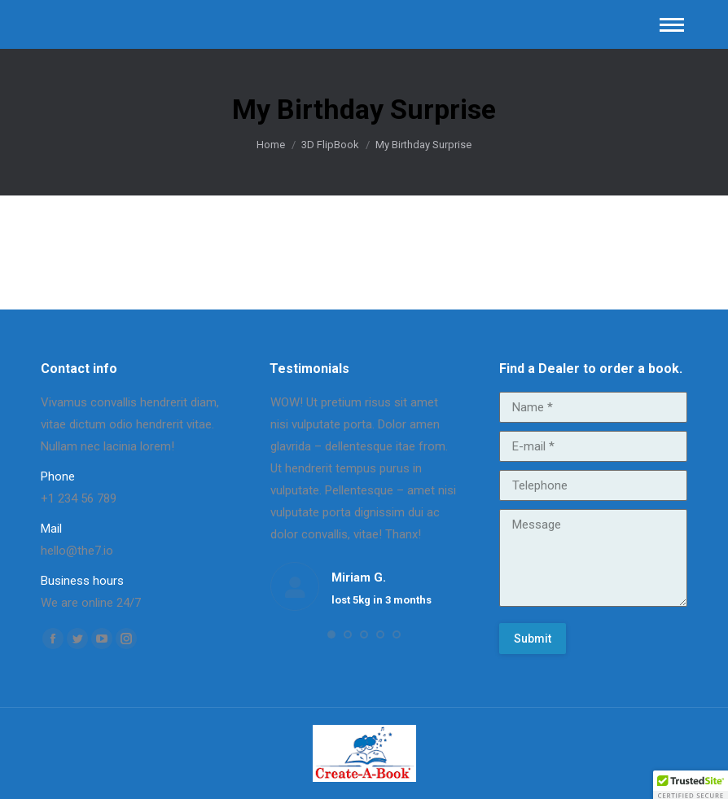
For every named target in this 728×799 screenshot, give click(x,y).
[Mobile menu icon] (672, 25)
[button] (331, 634)
